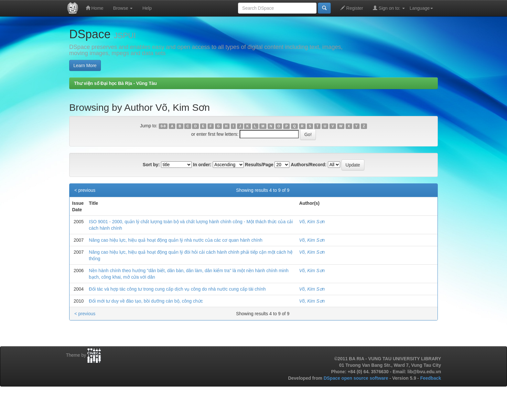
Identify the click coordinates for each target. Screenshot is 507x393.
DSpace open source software (357, 378)
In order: (202, 164)
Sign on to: (389, 8)
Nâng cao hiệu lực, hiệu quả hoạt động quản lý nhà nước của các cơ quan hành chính (176, 240)
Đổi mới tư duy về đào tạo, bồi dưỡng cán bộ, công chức (146, 301)
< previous (84, 190)
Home (94, 8)
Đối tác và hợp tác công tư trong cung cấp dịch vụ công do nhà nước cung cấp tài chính (177, 289)
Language (421, 8)
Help (147, 8)
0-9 (163, 126)
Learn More (85, 65)
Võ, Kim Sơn (312, 221)
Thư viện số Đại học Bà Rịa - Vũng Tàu (115, 83)
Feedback (430, 378)
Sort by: (151, 164)
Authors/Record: (308, 164)
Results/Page (259, 164)
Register (351, 8)
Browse (123, 8)
